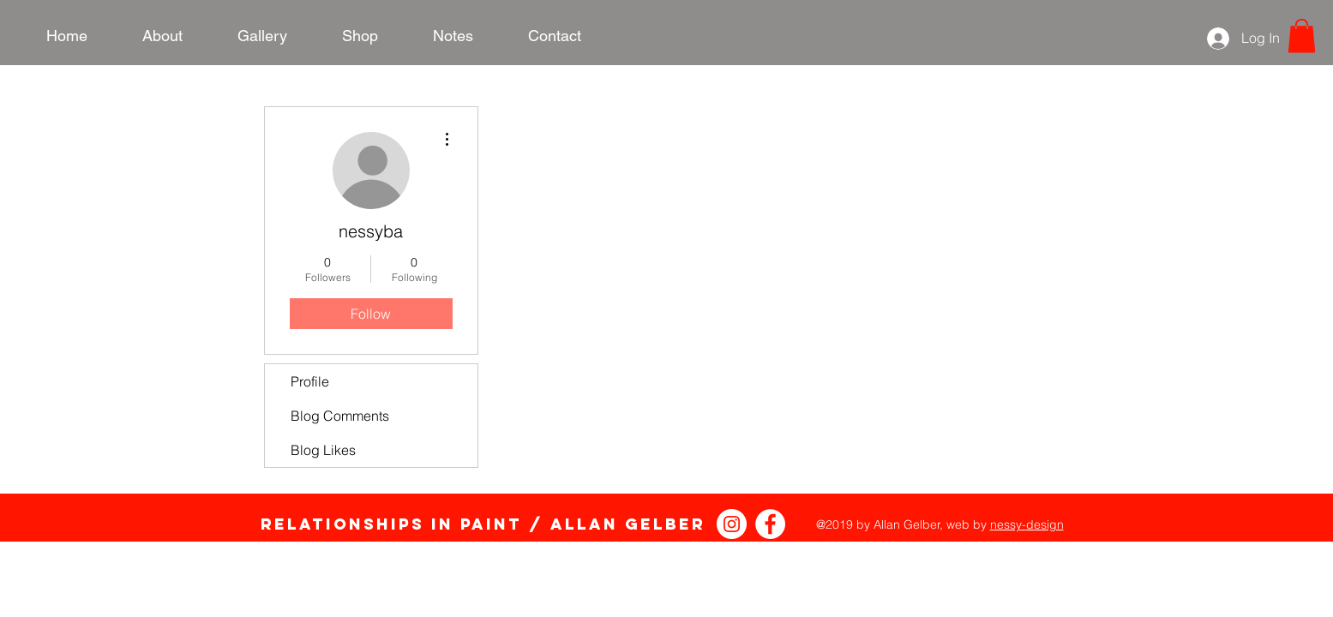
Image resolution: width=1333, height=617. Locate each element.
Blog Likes (323, 449)
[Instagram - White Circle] (732, 524)
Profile (310, 381)
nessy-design (1027, 524)
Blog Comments (340, 415)
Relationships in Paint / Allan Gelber (483, 524)
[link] (1302, 35)
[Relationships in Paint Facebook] (770, 524)
